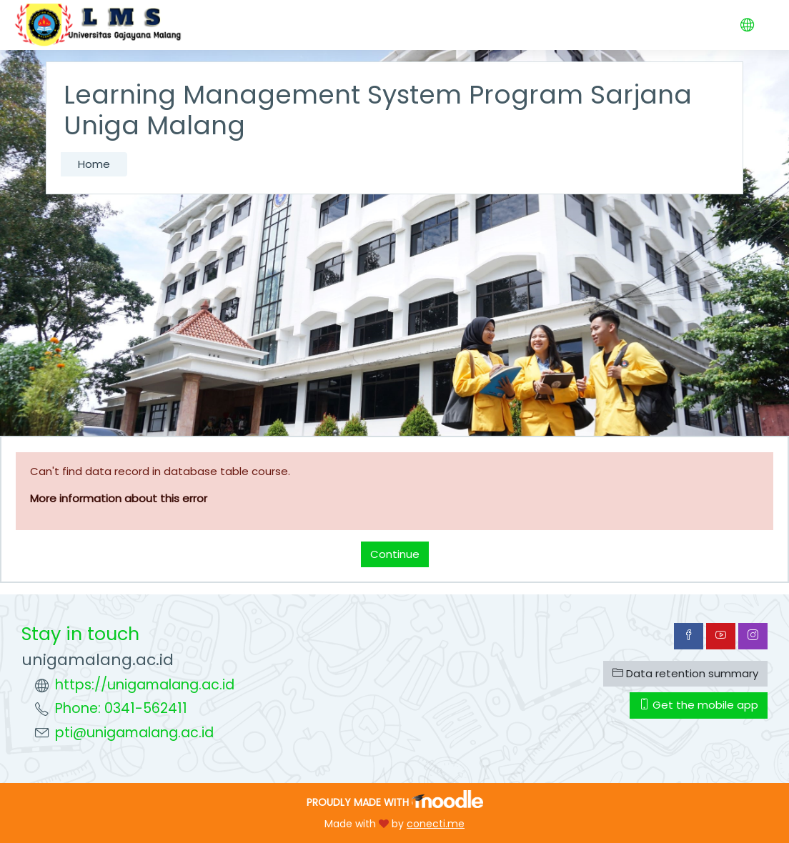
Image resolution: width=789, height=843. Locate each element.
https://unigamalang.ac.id (144, 684)
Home (94, 163)
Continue (395, 554)
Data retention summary (685, 673)
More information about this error (118, 498)
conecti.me (436, 824)
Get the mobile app (698, 704)
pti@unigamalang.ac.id (134, 732)
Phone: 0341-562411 (121, 708)
